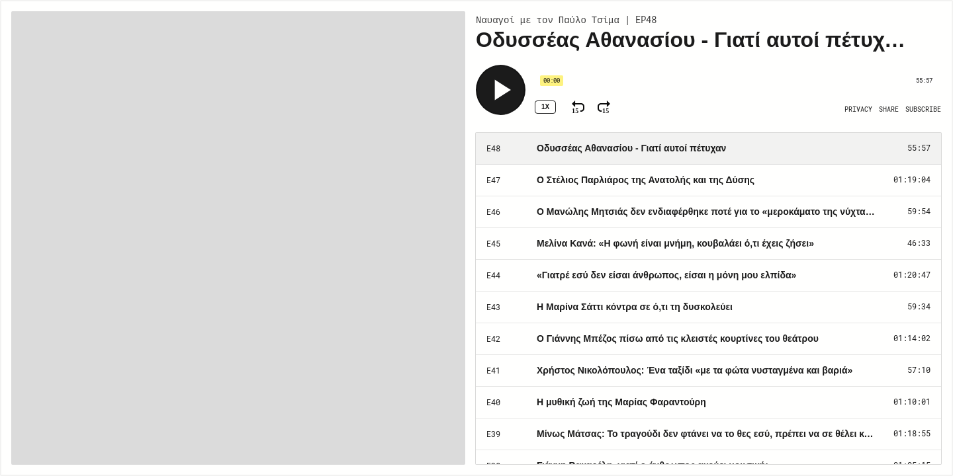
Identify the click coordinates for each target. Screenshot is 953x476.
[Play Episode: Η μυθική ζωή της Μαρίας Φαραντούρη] (708, 402)
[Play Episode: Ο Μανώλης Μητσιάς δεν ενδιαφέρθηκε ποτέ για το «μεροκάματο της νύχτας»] (708, 212)
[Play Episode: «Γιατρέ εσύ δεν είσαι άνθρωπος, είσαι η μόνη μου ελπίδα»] (708, 276)
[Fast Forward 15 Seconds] (604, 107)
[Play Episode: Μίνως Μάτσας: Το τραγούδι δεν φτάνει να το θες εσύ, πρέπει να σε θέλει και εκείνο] (708, 434)
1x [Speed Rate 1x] (545, 106)
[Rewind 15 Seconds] (578, 107)
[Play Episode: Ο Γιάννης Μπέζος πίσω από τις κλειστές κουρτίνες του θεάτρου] (708, 339)
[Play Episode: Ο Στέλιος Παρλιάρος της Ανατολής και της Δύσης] (708, 180)
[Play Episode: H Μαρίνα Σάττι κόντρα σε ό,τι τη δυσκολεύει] (708, 307)
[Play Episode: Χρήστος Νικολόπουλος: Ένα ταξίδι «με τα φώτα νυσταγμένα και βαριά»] (708, 371)
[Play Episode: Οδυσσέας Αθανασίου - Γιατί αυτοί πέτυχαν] (708, 149)
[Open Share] (889, 110)
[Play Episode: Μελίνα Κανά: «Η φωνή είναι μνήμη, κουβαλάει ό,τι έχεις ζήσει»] (708, 244)
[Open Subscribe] (923, 110)
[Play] (500, 90)
